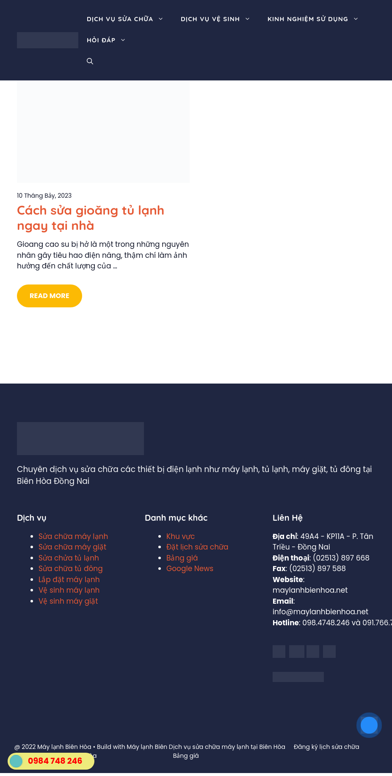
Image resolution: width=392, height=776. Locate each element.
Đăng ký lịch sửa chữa (326, 747)
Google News (189, 568)
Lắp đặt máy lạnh (69, 579)
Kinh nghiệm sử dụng (317, 19)
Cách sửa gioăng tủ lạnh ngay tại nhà (90, 217)
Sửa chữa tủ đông (71, 568)
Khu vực (180, 536)
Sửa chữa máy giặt (72, 547)
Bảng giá (182, 558)
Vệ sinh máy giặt (68, 601)
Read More (49, 296)
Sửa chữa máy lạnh (73, 536)
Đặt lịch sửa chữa (197, 547)
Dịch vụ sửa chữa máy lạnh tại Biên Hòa (227, 747)
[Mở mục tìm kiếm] (90, 61)
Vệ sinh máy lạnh (69, 590)
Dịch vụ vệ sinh (220, 19)
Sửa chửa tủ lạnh (69, 558)
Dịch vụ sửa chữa (129, 19)
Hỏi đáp (111, 40)
